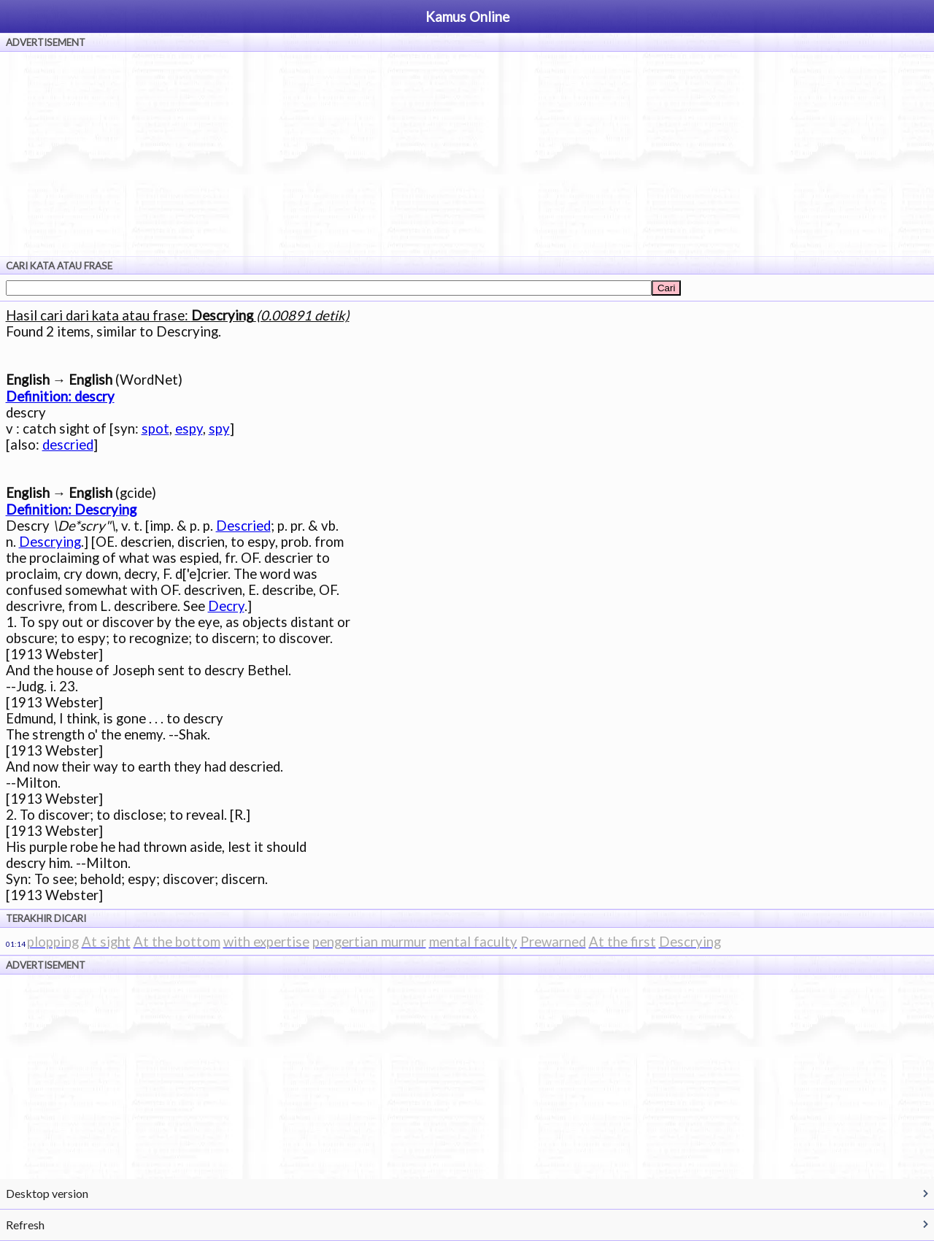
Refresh (25, 1225)
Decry (226, 606)
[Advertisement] (467, 154)
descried (67, 445)
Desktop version (47, 1193)
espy (189, 428)
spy (219, 428)
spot (155, 428)
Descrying (50, 542)
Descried (243, 526)
